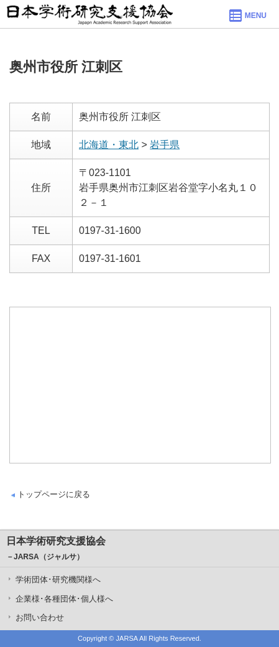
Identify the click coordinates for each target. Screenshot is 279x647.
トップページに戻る (53, 494)
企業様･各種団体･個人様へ (64, 598)
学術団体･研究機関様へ (58, 579)
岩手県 (165, 144)
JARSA (127, 638)
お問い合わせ (40, 617)
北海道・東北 (109, 144)
